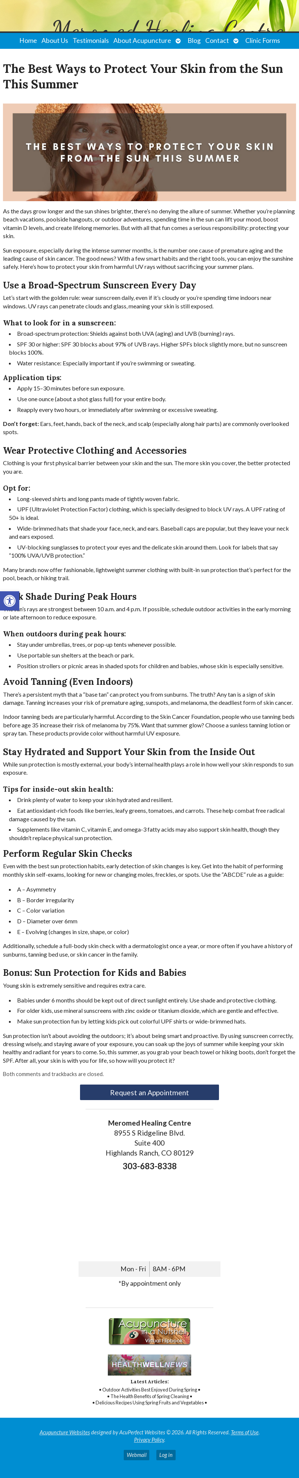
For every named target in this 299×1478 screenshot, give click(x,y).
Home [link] (28, 40)
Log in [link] (166, 1455)
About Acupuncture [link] (142, 40)
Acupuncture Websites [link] (65, 1432)
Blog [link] (194, 40)
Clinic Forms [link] (262, 40)
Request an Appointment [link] (149, 1092)
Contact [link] (217, 40)
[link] (9, 601)
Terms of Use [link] (245, 1432)
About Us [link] (54, 40)
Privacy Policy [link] (149, 1440)
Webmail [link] (136, 1455)
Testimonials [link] (91, 40)
